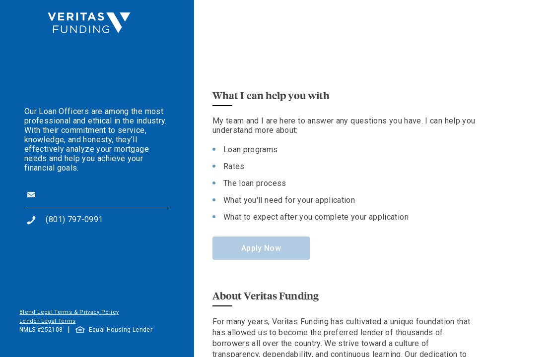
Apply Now (261, 248)
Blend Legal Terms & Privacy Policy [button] (69, 312)
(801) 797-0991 (74, 219)
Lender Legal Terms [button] (47, 321)
